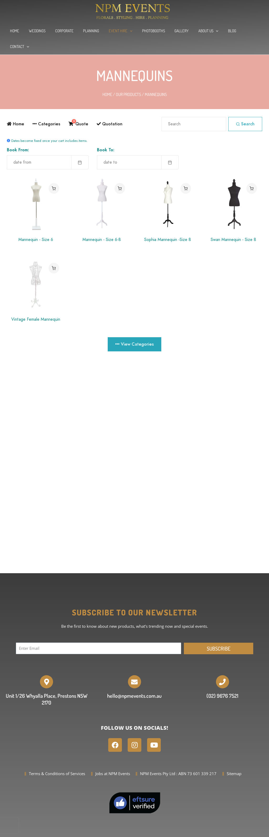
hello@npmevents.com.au (134, 680)
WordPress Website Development (155, 830)
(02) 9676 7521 (222, 680)
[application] (127, 31)
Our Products (128, 78)
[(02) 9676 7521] (222, 666)
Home (107, 78)
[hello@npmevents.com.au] (134, 666)
